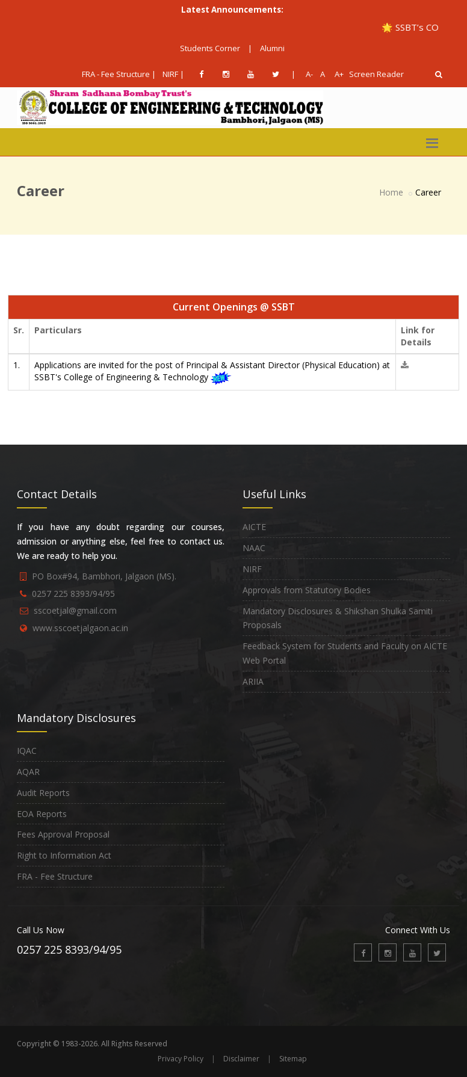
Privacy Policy (180, 1059)
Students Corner (210, 48)
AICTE (254, 526)
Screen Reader (376, 74)
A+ (336, 74)
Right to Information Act (64, 855)
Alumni (272, 48)
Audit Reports (43, 792)
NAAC (254, 548)
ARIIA (253, 681)
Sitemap (293, 1059)
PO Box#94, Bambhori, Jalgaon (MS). (104, 576)
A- (307, 74)
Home (391, 192)
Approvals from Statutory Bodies (307, 590)
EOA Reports (42, 813)
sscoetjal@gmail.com (75, 610)
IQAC (27, 750)
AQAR (28, 771)
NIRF (252, 569)
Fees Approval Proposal (63, 834)
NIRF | (173, 74)
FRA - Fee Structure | (119, 74)
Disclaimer (241, 1059)
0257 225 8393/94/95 (73, 593)
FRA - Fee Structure (55, 876)
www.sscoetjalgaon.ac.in (80, 628)
